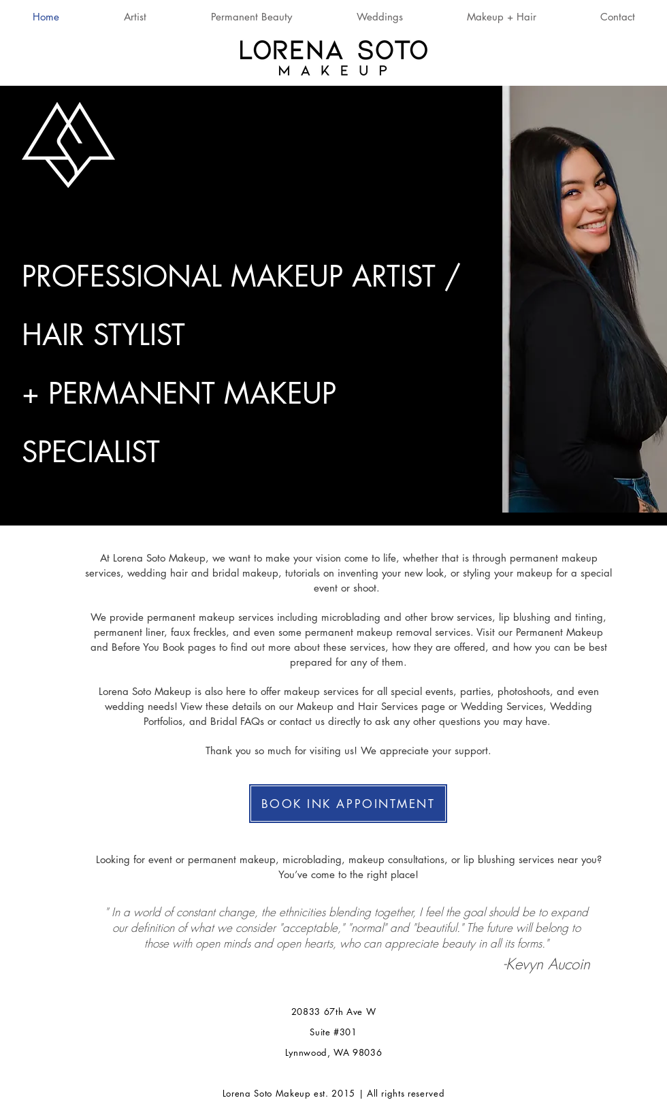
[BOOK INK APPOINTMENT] (348, 803)
